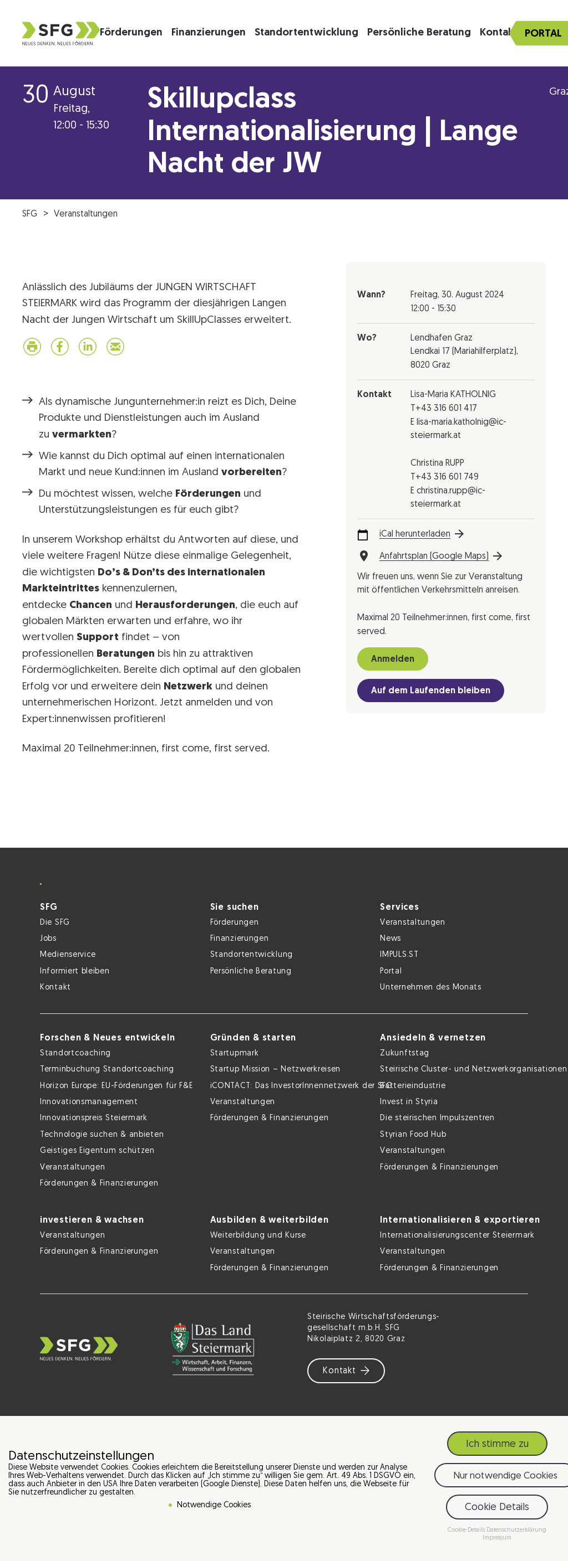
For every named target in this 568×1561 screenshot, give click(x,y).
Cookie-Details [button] (467, 1530)
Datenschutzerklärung (516, 1530)
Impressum (497, 1538)
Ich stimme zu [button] (497, 1444)
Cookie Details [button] (497, 1507)
